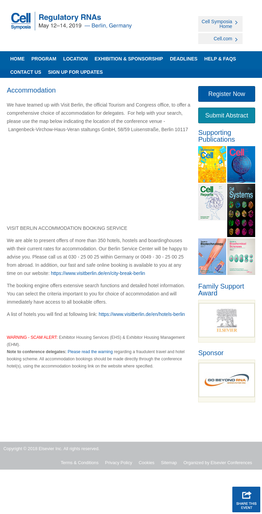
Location (75, 58)
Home (17, 58)
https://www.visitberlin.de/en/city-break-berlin (98, 273)
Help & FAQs (220, 58)
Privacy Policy (118, 462)
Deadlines (184, 58)
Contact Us (25, 72)
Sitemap (169, 462)
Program (43, 58)
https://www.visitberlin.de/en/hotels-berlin (142, 314)
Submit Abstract (226, 115)
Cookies (147, 462)
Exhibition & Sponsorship (128, 58)
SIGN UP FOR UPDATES (75, 72)
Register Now (226, 94)
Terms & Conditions (80, 462)
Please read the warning (90, 351)
